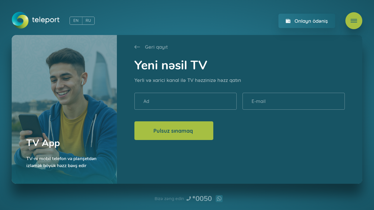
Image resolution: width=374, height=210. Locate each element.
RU (88, 20)
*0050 (202, 198)
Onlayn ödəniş (311, 21)
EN (76, 20)
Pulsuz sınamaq (174, 130)
